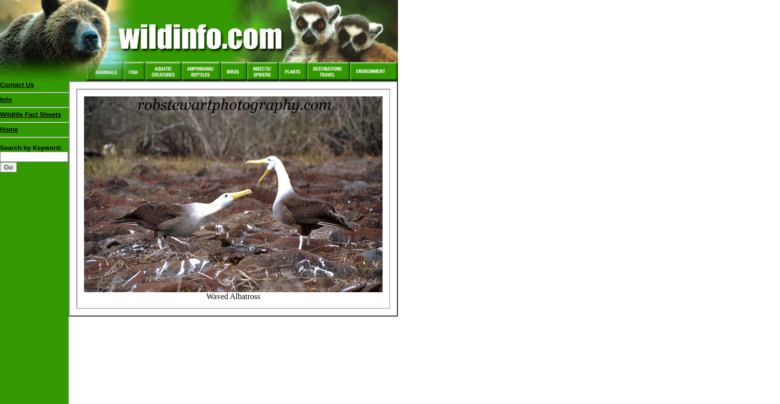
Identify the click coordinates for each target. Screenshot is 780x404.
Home (9, 129)
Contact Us (17, 84)
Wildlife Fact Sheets (34, 117)
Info (6, 99)
